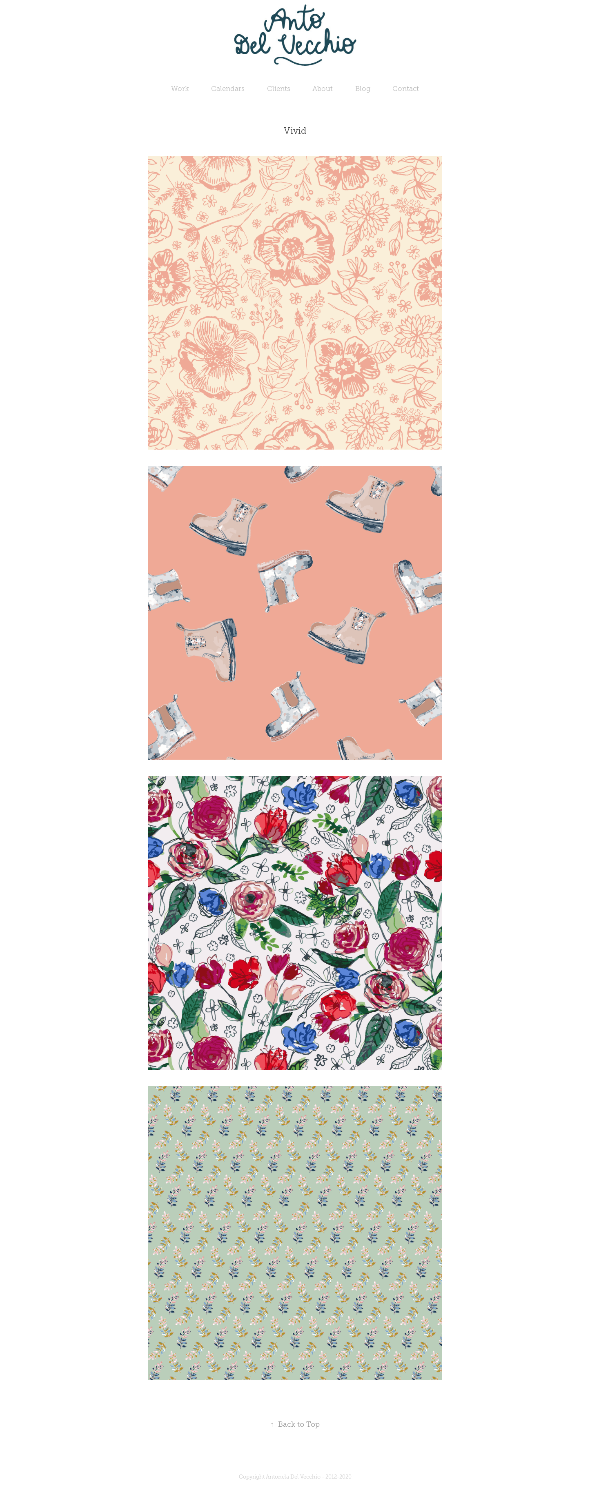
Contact (405, 89)
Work (180, 89)
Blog (362, 89)
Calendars (228, 89)
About (322, 89)
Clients (278, 89)
